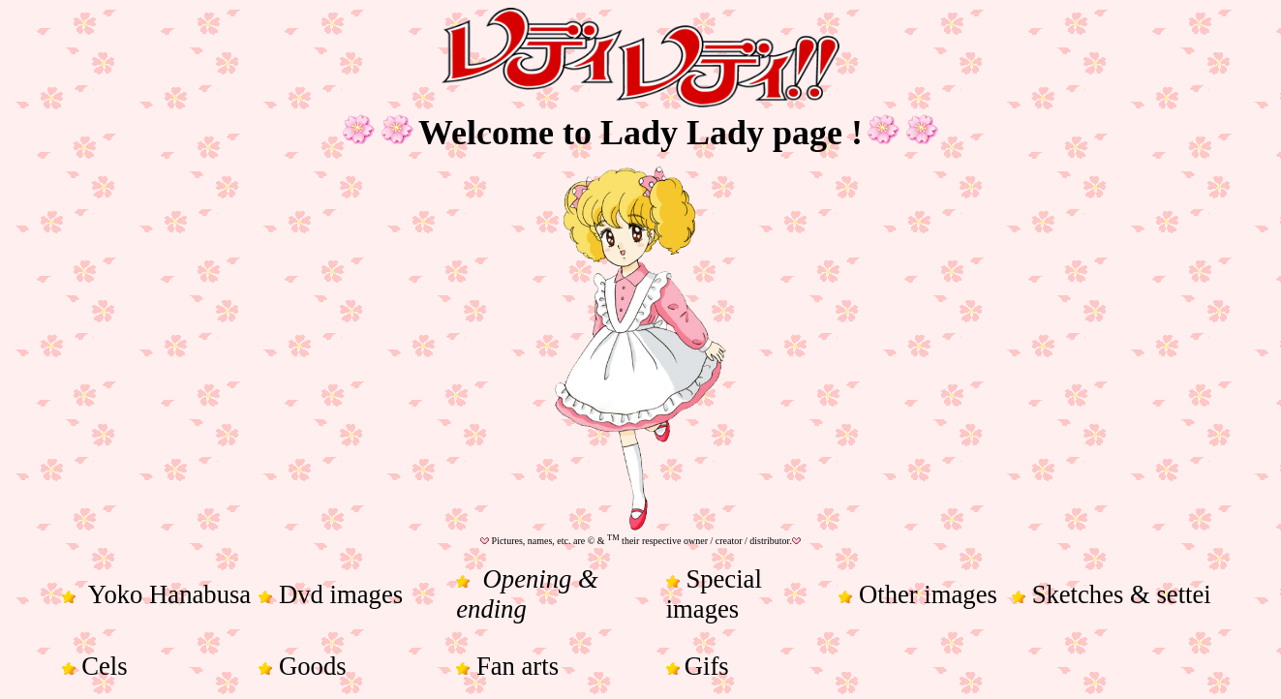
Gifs (707, 666)
